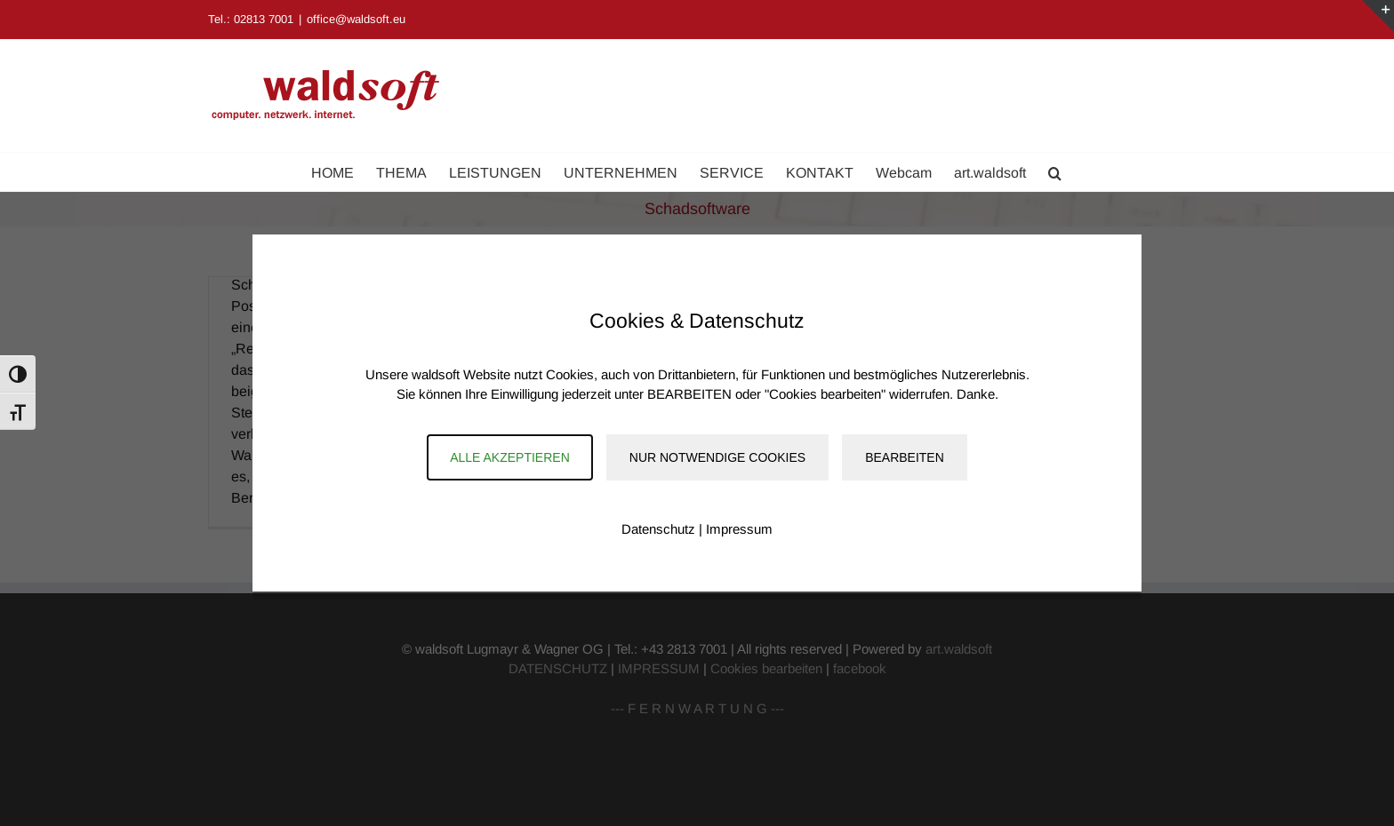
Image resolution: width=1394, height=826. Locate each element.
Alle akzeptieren (510, 457)
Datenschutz (658, 528)
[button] (1055, 172)
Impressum (739, 528)
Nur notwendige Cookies (717, 457)
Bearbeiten (904, 457)
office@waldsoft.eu (356, 19)
